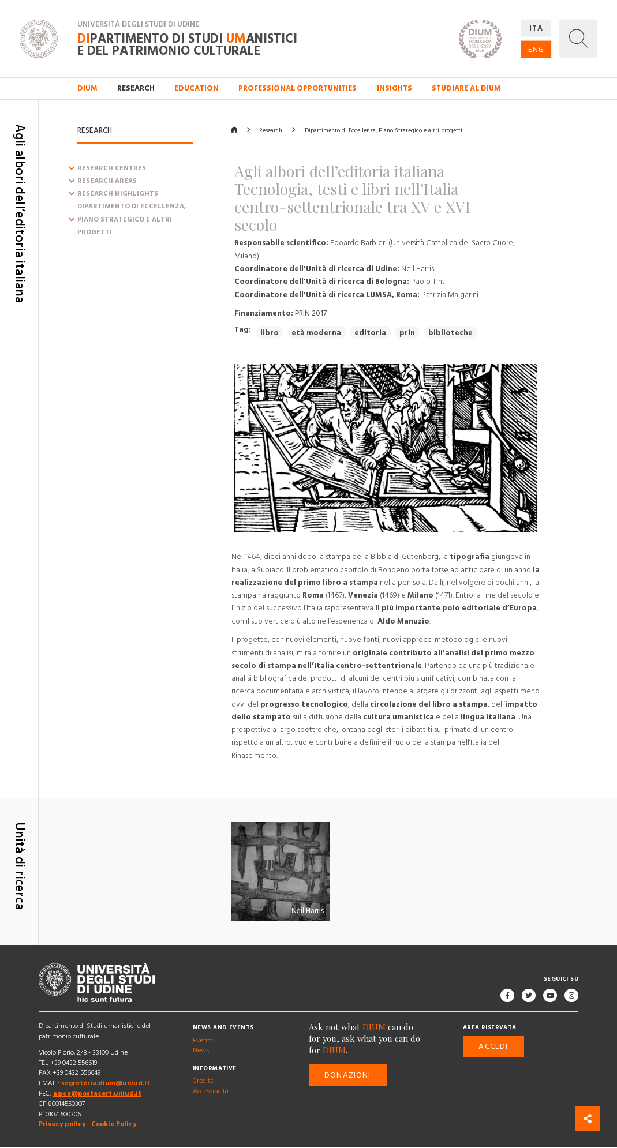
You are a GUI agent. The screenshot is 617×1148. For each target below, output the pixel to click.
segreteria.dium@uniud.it (105, 1084)
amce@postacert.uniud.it (97, 1093)
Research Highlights (117, 194)
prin (407, 333)
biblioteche (450, 333)
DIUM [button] (87, 88)
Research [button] (136, 88)
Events (202, 1040)
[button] (578, 38)
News (201, 1051)
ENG (536, 49)
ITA (536, 27)
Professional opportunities (297, 88)
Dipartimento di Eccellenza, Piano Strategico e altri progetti (131, 220)
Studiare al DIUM (466, 88)
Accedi (493, 1046)
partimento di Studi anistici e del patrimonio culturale (187, 45)
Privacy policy (62, 1125)
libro (269, 333)
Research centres (111, 168)
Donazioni (347, 1076)
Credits (203, 1081)
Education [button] (196, 88)
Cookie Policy (113, 1125)
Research (270, 130)
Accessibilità (211, 1092)
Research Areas (107, 181)
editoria (370, 333)
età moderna (316, 333)
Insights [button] (394, 88)
